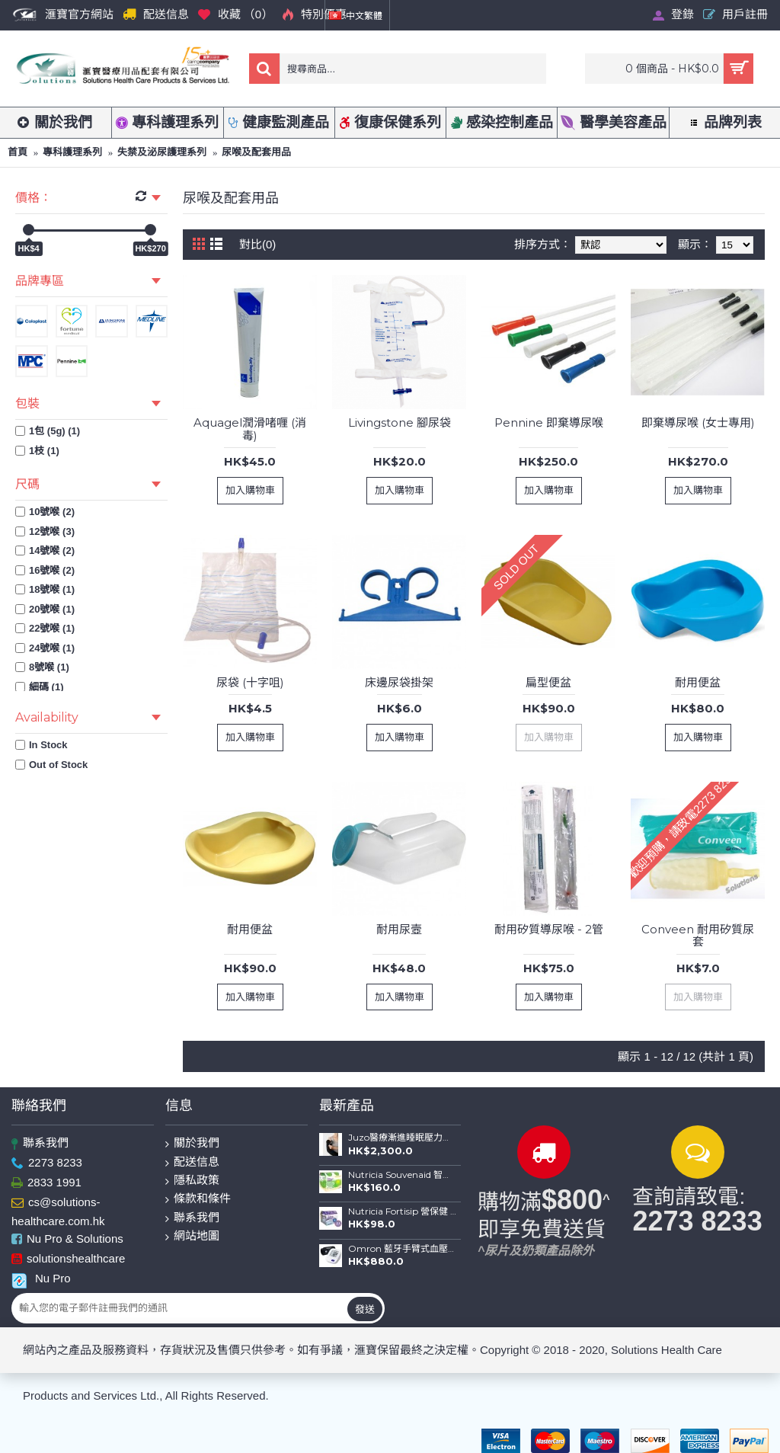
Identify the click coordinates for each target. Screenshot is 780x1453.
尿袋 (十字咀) (250, 682)
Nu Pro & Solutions (67, 1239)
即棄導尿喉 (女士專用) (698, 422)
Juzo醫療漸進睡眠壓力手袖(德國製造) (402, 1137)
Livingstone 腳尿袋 (399, 422)
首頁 (17, 152)
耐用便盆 (698, 682)
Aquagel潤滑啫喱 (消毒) (249, 429)
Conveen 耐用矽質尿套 (697, 935)
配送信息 (192, 1162)
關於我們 (192, 1143)
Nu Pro (41, 1278)
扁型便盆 (548, 682)
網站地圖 (192, 1236)
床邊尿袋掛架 (399, 682)
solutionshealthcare (68, 1259)
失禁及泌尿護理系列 (161, 152)
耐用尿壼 (399, 929)
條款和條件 (198, 1199)
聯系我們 (40, 1143)
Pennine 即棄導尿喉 (548, 422)
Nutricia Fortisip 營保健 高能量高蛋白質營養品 (402, 1211)
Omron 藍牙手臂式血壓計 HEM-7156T (402, 1248)
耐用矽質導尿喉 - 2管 (548, 929)
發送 (365, 1309)
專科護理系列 (72, 152)
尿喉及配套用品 (256, 152)
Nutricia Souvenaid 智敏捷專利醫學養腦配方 (402, 1175)
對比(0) (257, 244)
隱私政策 (192, 1180)
